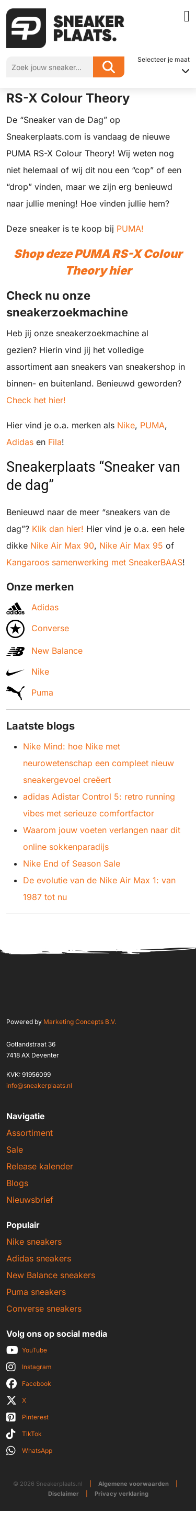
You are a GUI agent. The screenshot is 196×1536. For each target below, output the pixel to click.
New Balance (44, 650)
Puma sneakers (36, 1292)
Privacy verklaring (121, 1493)
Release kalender (39, 1166)
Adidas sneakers (38, 1258)
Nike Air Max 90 (62, 545)
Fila (55, 442)
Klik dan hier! (58, 529)
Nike (126, 425)
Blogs (17, 1183)
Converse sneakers (44, 1308)
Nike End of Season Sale (71, 863)
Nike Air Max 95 (131, 545)
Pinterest (35, 1417)
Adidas (19, 442)
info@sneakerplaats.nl (39, 1085)
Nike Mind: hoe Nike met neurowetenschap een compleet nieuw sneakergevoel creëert (98, 763)
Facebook (36, 1383)
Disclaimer (63, 1493)
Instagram (37, 1367)
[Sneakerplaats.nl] (65, 27)
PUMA (152, 425)
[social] (98, 1350)
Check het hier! (36, 400)
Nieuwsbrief (29, 1199)
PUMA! (130, 228)
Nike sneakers (34, 1241)
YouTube (34, 1350)
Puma (29, 693)
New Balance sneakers (50, 1275)
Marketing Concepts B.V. (79, 1022)
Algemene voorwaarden (133, 1483)
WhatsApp (37, 1450)
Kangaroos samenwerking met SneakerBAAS (94, 562)
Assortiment (29, 1133)
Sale (14, 1149)
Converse (37, 629)
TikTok (32, 1434)
